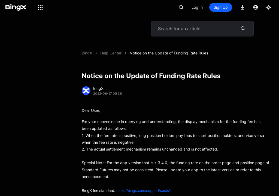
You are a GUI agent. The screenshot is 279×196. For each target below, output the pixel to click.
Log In (197, 7)
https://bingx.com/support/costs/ (143, 177)
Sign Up (221, 7)
